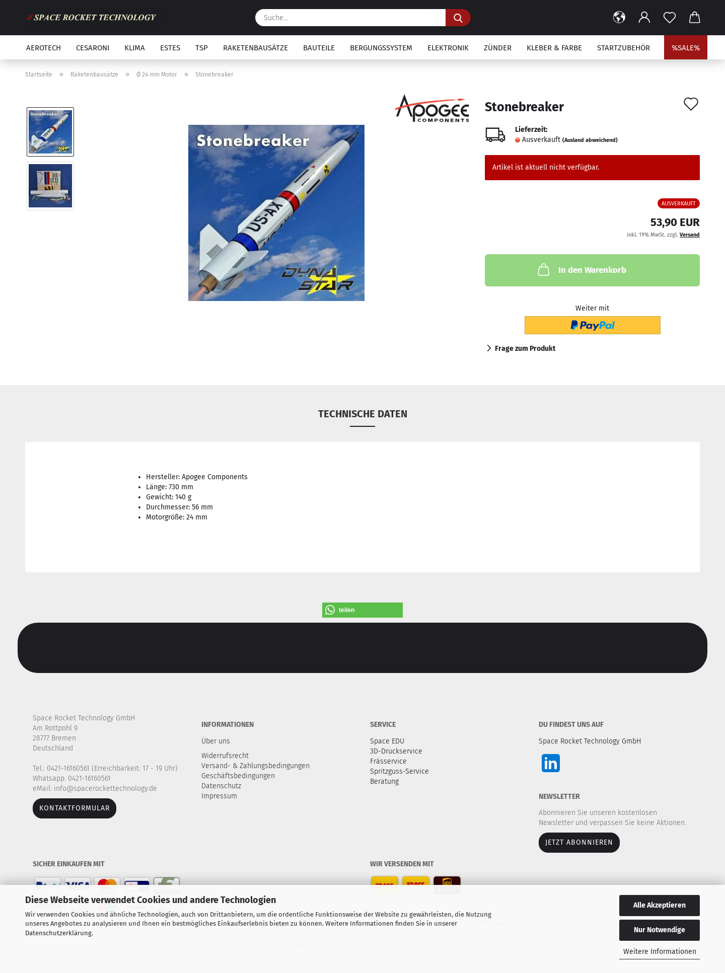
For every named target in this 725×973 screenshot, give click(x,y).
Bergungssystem (381, 47)
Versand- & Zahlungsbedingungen (256, 766)
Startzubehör (623, 47)
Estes (170, 47)
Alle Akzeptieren (659, 905)
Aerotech (43, 47)
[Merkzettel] (669, 17)
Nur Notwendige (659, 930)
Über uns (215, 741)
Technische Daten (362, 414)
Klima (134, 47)
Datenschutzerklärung (58, 933)
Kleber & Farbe (554, 47)
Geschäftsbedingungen (239, 776)
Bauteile (319, 47)
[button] (619, 17)
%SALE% (686, 47)
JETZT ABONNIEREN (579, 842)
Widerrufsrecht (226, 756)
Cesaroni (92, 47)
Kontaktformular (74, 808)
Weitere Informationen (659, 951)
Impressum (219, 796)
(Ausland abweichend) (590, 140)
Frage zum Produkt (525, 348)
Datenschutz (222, 786)
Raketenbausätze (255, 47)
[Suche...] (458, 17)
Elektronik (448, 47)
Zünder (498, 47)
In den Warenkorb (581, 269)
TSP (201, 47)
